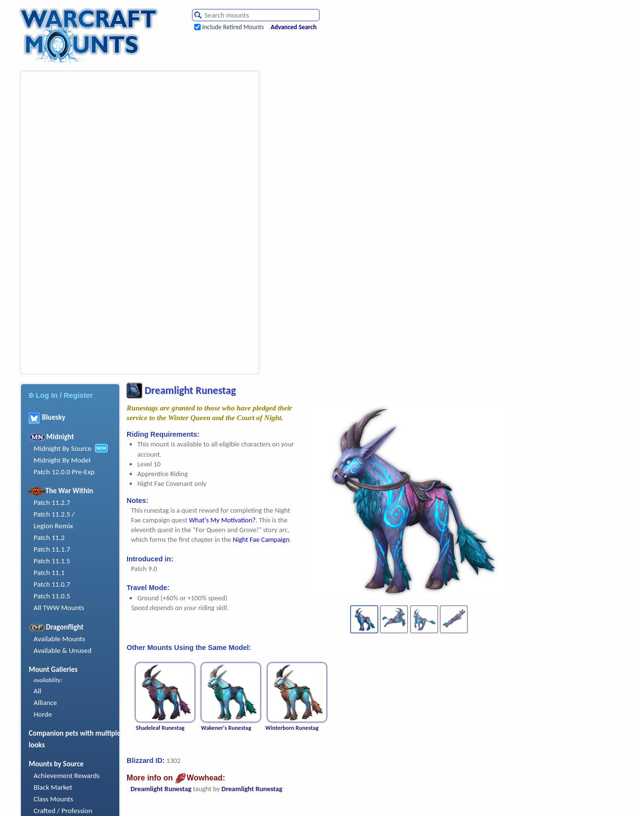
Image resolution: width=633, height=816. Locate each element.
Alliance (45, 702)
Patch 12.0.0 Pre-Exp (64, 471)
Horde (43, 714)
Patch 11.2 (49, 537)
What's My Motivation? (222, 520)
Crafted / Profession (63, 810)
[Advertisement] (85, 222)
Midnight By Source (63, 448)
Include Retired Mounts (233, 27)
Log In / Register (61, 395)
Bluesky (47, 417)
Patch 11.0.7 (52, 584)
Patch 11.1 (49, 572)
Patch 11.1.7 (52, 549)
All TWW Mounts (59, 607)
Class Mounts (53, 799)
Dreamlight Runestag (160, 788)
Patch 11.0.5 (52, 596)
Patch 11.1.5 (52, 560)
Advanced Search (293, 27)
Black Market (53, 787)
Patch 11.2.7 (52, 502)
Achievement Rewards (67, 775)
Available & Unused (63, 650)
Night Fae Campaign (261, 539)
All (37, 690)
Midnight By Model (62, 460)
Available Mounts (59, 638)
